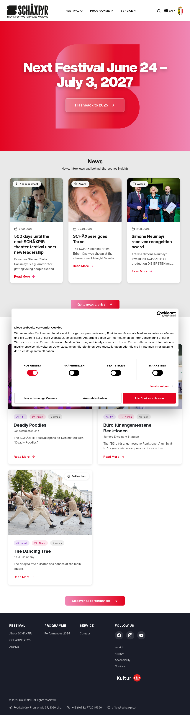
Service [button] (127, 11)
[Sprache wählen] (169, 11)
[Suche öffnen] (159, 10)
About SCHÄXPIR (20, 633)
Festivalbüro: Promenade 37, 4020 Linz (35, 707)
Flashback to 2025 (91, 105)
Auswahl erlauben (95, 398)
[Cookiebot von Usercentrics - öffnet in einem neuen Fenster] (159, 314)
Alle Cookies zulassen (149, 398)
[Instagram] (130, 635)
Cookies (120, 666)
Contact (85, 633)
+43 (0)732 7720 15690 (84, 707)
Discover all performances (91, 601)
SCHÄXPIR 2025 (20, 640)
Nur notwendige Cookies (40, 398)
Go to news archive (91, 304)
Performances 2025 (57, 633)
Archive (14, 647)
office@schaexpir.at (121, 707)
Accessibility (122, 660)
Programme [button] (100, 11)
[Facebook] (119, 635)
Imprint (119, 647)
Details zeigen (159, 386)
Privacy (119, 654)
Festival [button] (72, 11)
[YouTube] (141, 635)
